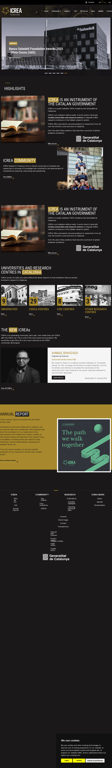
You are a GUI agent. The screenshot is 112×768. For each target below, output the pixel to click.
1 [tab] (7, 80)
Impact (66, 11)
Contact (109, 11)
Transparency (72, 509)
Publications (70, 496)
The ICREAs (42, 496)
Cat (100, 2)
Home (46, 11)
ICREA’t (42, 503)
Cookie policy (72, 514)
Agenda (100, 11)
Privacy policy (45, 514)
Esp (109, 2)
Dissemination (98, 503)
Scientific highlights (70, 499)
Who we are (84, 11)
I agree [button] (66, 760)
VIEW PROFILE (58, 375)
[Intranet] (86, 2)
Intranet (91, 2)
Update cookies (88, 514)
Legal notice (59, 514)
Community (55, 11)
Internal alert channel (28, 514)
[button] (46, 70)
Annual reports (14, 503)
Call (75, 11)
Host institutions (42, 499)
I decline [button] (79, 760)
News (93, 11)
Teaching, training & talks (70, 503)
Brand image (49, 509)
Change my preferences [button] (95, 760)
